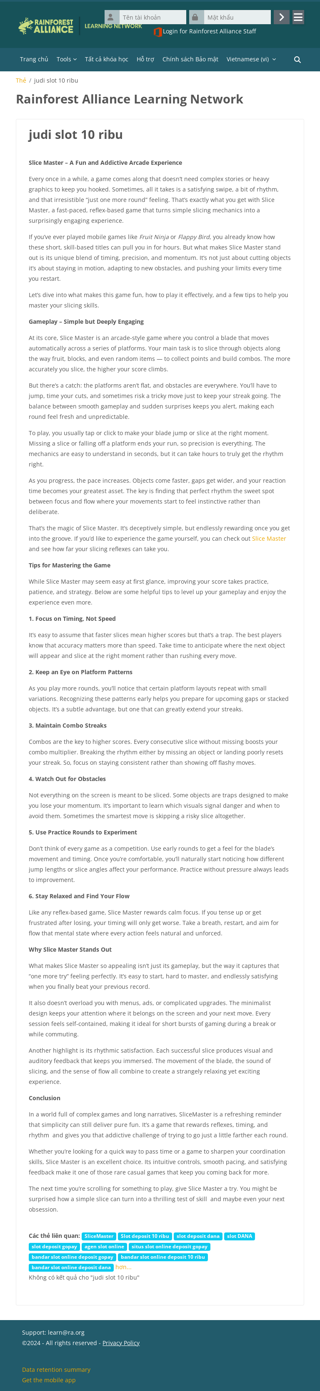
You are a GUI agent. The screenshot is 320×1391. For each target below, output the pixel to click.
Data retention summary (56, 1369)
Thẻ (21, 80)
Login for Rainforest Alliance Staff (204, 32)
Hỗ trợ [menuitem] (145, 59)
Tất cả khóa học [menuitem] (106, 59)
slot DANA (239, 1235)
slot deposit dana (198, 1235)
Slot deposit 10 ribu (145, 1235)
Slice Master (269, 538)
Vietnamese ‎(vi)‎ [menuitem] (248, 59)
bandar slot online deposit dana (71, 1267)
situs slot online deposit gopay (170, 1246)
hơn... (123, 1267)
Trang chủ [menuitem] (34, 59)
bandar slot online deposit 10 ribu (163, 1256)
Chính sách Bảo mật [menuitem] (190, 59)
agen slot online (104, 1246)
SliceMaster (99, 1235)
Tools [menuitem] (64, 59)
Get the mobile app (49, 1380)
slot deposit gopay (54, 1246)
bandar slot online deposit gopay (72, 1256)
